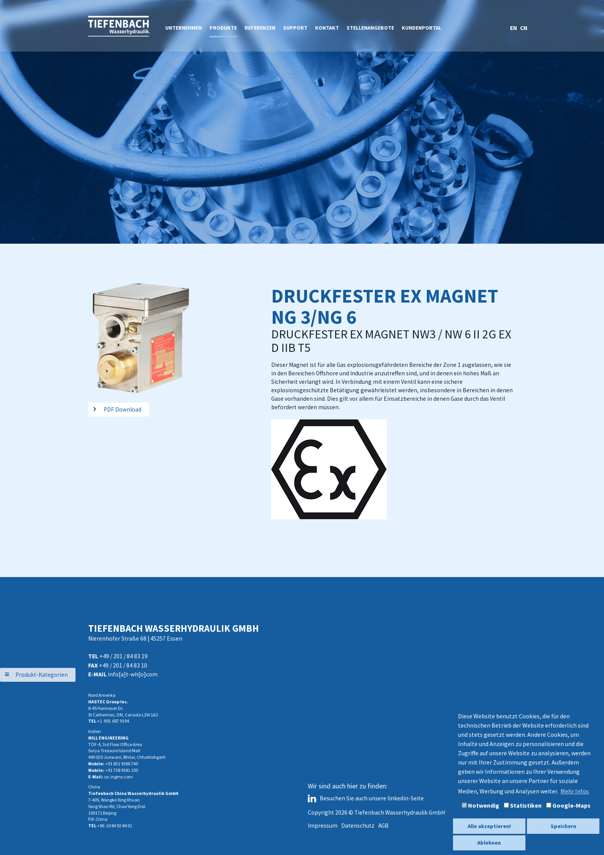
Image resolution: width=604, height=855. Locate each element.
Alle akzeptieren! (489, 826)
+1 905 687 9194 (113, 721)
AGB (383, 825)
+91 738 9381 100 (121, 770)
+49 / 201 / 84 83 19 (123, 656)
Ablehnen (489, 842)
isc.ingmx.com (118, 777)
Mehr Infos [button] (574, 791)
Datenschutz (357, 825)
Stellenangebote (370, 27)
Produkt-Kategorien (41, 674)
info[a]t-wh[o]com (133, 674)
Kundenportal (421, 27)
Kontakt (327, 27)
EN (514, 28)
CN (523, 28)
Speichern (563, 826)
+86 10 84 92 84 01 (114, 825)
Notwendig (480, 805)
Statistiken (523, 805)
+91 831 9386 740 (121, 763)
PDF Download (122, 409)
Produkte (223, 27)
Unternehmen (183, 27)
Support (295, 27)
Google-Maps (568, 805)
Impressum (322, 825)
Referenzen (260, 27)
